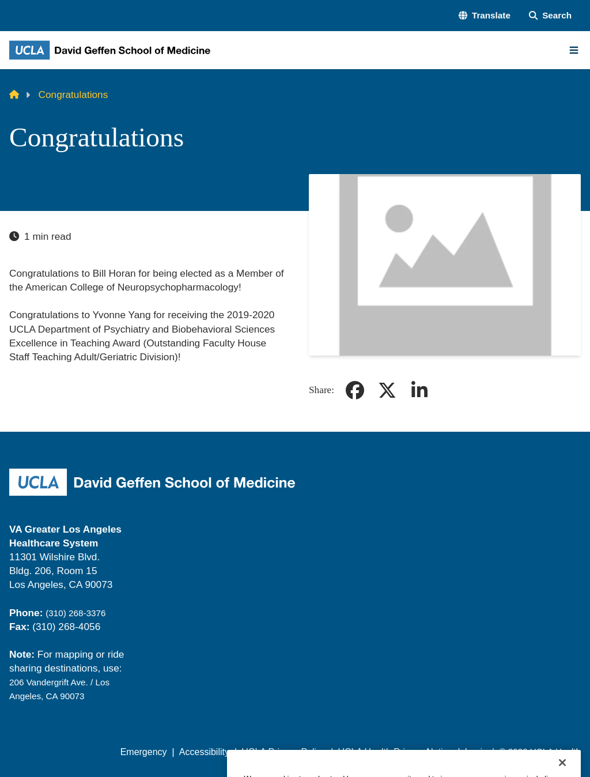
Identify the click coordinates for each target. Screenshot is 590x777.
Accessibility (204, 752)
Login (476, 752)
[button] (484, 15)
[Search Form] (550, 15)
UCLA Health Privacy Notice (395, 752)
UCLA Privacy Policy (283, 752)
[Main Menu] (574, 50)
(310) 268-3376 (75, 613)
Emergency (143, 752)
